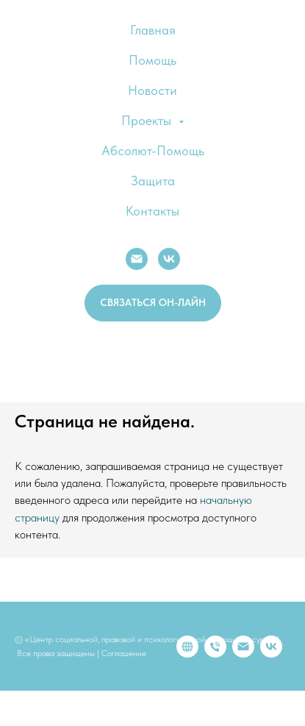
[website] (26, 669)
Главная (153, 30)
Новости (152, 90)
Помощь (152, 60)
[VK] (169, 259)
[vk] (109, 669)
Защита (153, 180)
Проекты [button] (148, 120)
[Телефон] (54, 669)
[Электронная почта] (82, 669)
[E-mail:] (137, 259)
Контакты (152, 210)
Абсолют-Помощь (152, 150)
